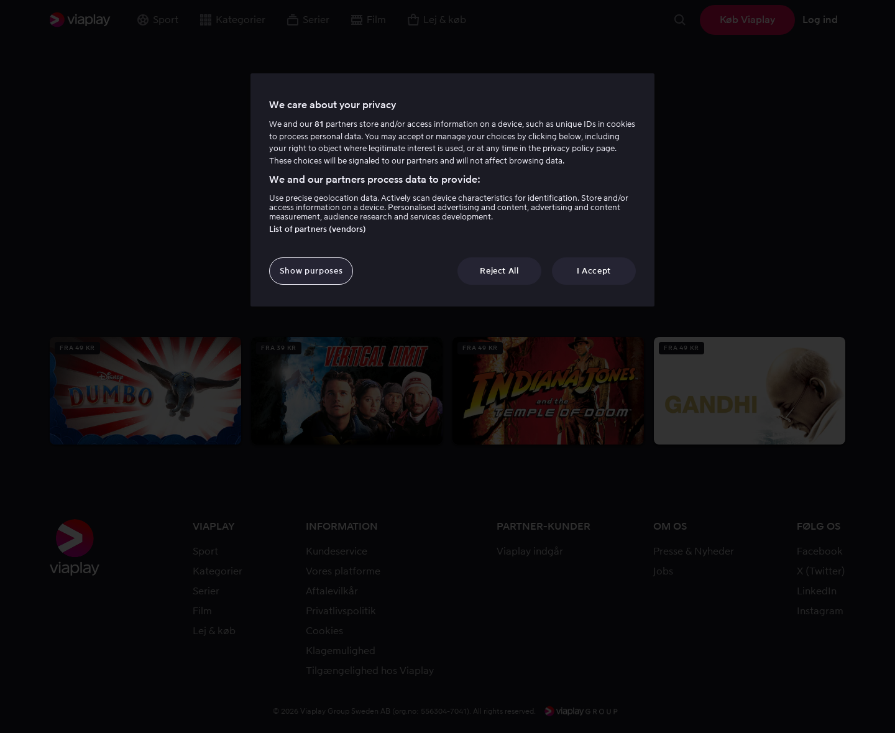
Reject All (499, 270)
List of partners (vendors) (317, 229)
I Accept (594, 270)
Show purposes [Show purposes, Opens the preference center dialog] (311, 270)
